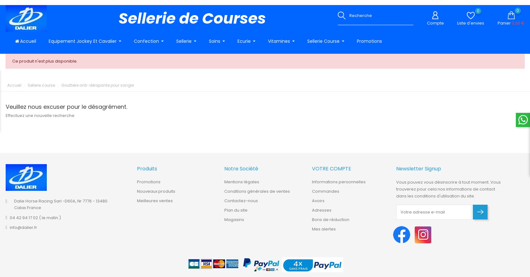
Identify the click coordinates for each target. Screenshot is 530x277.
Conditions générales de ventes (257, 195)
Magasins (234, 223)
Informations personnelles (339, 185)
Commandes (325, 195)
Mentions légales (241, 185)
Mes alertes (324, 232)
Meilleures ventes (155, 204)
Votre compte (331, 172)
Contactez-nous (241, 204)
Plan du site (236, 214)
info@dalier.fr (23, 231)
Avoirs (318, 204)
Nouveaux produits (156, 195)
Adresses (321, 214)
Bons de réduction (330, 223)
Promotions (149, 185)
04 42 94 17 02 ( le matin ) (35, 221)
